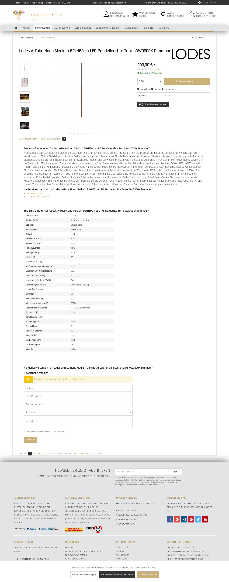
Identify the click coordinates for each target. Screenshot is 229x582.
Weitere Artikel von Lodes (37, 196)
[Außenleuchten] (62, 28)
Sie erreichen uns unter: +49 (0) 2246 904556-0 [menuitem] (165, 2)
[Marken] (27, 28)
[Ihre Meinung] (78, 422)
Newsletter (122, 547)
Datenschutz (122, 555)
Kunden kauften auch (56, 453)
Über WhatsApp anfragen (153, 104)
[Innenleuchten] (42, 28)
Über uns (120, 551)
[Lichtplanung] (131, 28)
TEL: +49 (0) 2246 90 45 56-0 (31, 559)
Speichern (30, 439)
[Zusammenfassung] (78, 404)
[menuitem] (116, 13)
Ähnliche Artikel (39, 453)
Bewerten (167, 89)
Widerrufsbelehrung (75, 558)
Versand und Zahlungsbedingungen (83, 551)
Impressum (121, 558)
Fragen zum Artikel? (34, 193)
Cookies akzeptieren (148, 574)
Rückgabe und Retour (76, 555)
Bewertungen (57, 138)
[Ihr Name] (78, 388)
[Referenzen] (148, 28)
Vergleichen (144, 89)
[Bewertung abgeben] (78, 412)
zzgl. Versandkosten (153, 69)
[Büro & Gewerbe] (83, 28)
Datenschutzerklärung (132, 482)
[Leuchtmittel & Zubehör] (108, 28)
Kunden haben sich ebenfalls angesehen (84, 453)
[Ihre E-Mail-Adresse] (78, 396)
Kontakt (69, 547)
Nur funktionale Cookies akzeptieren (117, 574)
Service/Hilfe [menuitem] (205, 2)
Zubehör (25, 453)
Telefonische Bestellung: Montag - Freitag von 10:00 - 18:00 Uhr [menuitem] (42, 2)
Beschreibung (25, 138)
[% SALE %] (164, 28)
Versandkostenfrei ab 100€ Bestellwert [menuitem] (108, 2)
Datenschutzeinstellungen (84, 574)
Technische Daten (40, 138)
